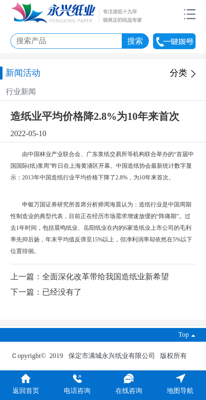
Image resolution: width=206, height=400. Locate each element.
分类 (183, 72)
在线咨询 (129, 386)
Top (187, 334)
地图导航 (180, 386)
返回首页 (26, 386)
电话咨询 (77, 386)
